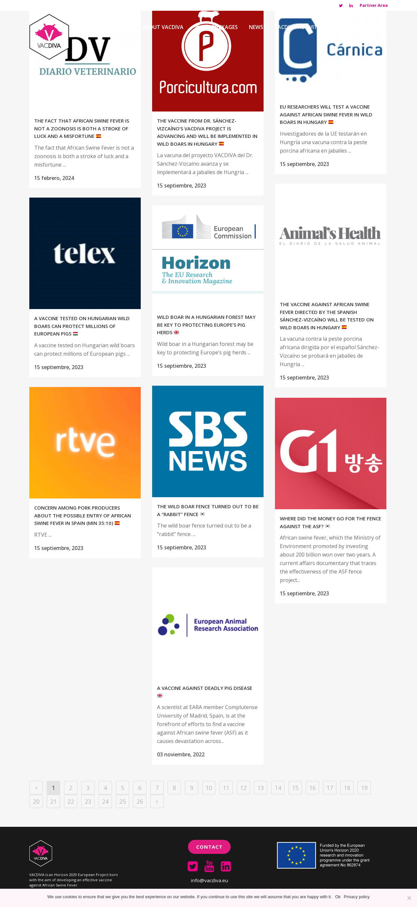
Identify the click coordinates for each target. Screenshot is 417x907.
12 (243, 788)
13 (260, 788)
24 (105, 801)
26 (140, 801)
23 (88, 801)
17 (329, 788)
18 (347, 788)
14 (278, 788)
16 (312, 788)
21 (53, 801)
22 (70, 801)
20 (36, 801)
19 (364, 788)
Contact (209, 846)
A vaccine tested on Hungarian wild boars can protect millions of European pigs (82, 326)
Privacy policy (356, 896)
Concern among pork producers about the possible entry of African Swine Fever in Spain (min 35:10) (82, 515)
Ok (338, 896)
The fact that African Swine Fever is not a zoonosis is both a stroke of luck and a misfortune (81, 128)
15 (295, 788)
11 (226, 788)
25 (122, 801)
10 (209, 788)
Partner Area (374, 5)
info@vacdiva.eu (209, 880)
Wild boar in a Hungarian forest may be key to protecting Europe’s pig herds (206, 324)
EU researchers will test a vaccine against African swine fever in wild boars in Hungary (326, 114)
